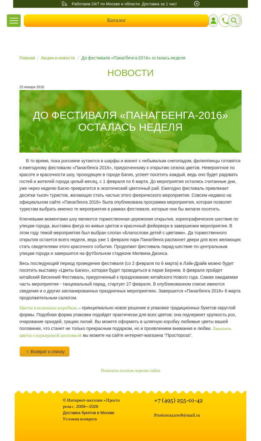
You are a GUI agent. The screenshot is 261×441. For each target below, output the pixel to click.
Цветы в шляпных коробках (48, 307)
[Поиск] (234, 20)
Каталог (116, 20)
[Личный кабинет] (213, 20)
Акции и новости (58, 57)
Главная (27, 57)
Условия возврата (80, 419)
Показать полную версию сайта (131, 370)
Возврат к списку (44, 351)
